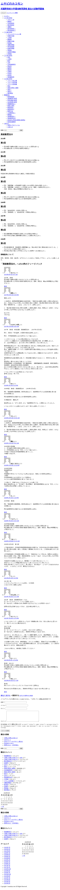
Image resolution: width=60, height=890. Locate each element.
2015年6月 (7, 881)
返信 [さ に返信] (5, 512)
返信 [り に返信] (5, 588)
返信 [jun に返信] (5, 409)
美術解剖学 (10, 77)
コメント (3, 723)
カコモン (7, 16)
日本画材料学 (11, 64)
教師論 (9, 114)
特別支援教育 (11, 122)
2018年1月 (7, 865)
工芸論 (9, 37)
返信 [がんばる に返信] (5, 609)
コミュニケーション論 (14, 34)
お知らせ (10, 127)
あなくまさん (5, 695)
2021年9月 (7, 853)
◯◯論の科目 (8, 32)
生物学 (9, 71)
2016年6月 (7, 873)
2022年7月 (7, 849)
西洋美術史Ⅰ (11, 28)
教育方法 (10, 111)
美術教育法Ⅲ (11, 118)
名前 (2, 702)
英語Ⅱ (9, 91)
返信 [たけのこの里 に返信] (5, 377)
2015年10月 (7, 876)
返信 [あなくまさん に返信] (5, 489)
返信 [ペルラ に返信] (5, 532)
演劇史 (9, 27)
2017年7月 (7, 867)
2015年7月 (7, 880)
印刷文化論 (10, 36)
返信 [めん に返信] (5, 691)
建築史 (9, 21)
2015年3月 (7, 885)
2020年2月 (7, 858)
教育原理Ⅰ (10, 107)
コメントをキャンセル (26, 695)
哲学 (8, 57)
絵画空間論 (10, 48)
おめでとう (7, 742)
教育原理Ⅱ (10, 109)
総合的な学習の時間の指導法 (16, 120)
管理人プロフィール (13, 125)
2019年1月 (7, 862)
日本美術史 (10, 23)
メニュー (3, 12)
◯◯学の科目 (8, 55)
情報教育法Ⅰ (11, 104)
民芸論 (9, 43)
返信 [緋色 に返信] (5, 318)
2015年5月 (7, 883)
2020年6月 (7, 856)
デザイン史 (10, 19)
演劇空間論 (10, 44)
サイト (3, 708)
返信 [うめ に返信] (5, 569)
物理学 (9, 68)
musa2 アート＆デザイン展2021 (13, 743)
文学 (8, 62)
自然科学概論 (11, 52)
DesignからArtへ (9, 745)
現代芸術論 (10, 46)
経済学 (9, 75)
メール (3, 705)
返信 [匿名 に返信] (5, 456)
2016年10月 (7, 871)
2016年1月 (7, 874)
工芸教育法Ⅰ (11, 113)
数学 (8, 61)
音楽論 (9, 53)
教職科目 (7, 95)
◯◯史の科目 (8, 18)
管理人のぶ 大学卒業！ (11, 747)
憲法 (8, 86)
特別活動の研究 (12, 100)
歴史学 (9, 66)
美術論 (9, 50)
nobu (21, 759)
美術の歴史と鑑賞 (12, 88)
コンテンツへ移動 (12, 12)
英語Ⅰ (9, 89)
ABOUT (6, 123)
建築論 (9, 39)
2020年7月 (7, 855)
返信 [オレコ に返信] (5, 651)
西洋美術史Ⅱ (11, 30)
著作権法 (10, 93)
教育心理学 (10, 105)
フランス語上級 (12, 80)
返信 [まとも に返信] (5, 286)
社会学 (9, 73)
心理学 (9, 59)
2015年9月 (7, 878)
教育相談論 (10, 96)
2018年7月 (7, 864)
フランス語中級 (12, 82)
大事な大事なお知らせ (11, 740)
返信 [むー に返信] (5, 672)
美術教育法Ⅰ (11, 116)
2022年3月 (7, 851)
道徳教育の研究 (12, 98)
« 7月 (2, 808)
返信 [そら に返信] (5, 434)
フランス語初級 (12, 84)
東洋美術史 (10, 25)
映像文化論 (10, 41)
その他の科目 (8, 79)
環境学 (9, 70)
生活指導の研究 (12, 102)
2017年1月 (7, 869)
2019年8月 (7, 860)
